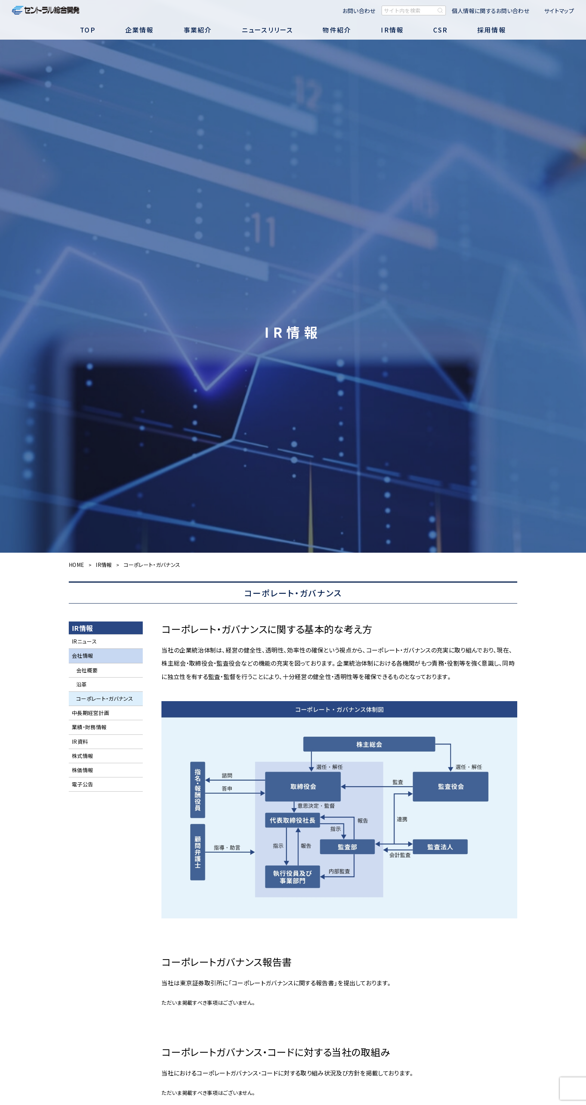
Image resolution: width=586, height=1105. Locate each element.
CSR (440, 29)
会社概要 (87, 670)
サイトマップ (559, 11)
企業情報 (139, 29)
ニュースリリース (267, 29)
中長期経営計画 (90, 712)
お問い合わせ (359, 11)
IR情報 (392, 29)
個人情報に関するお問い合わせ (490, 11)
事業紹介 (197, 29)
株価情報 (82, 770)
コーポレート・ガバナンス (104, 698)
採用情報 (491, 29)
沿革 (81, 684)
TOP (88, 29)
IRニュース (84, 641)
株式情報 (82, 755)
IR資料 (80, 741)
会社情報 (82, 655)
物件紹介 (337, 29)
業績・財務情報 (89, 727)
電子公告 (82, 784)
